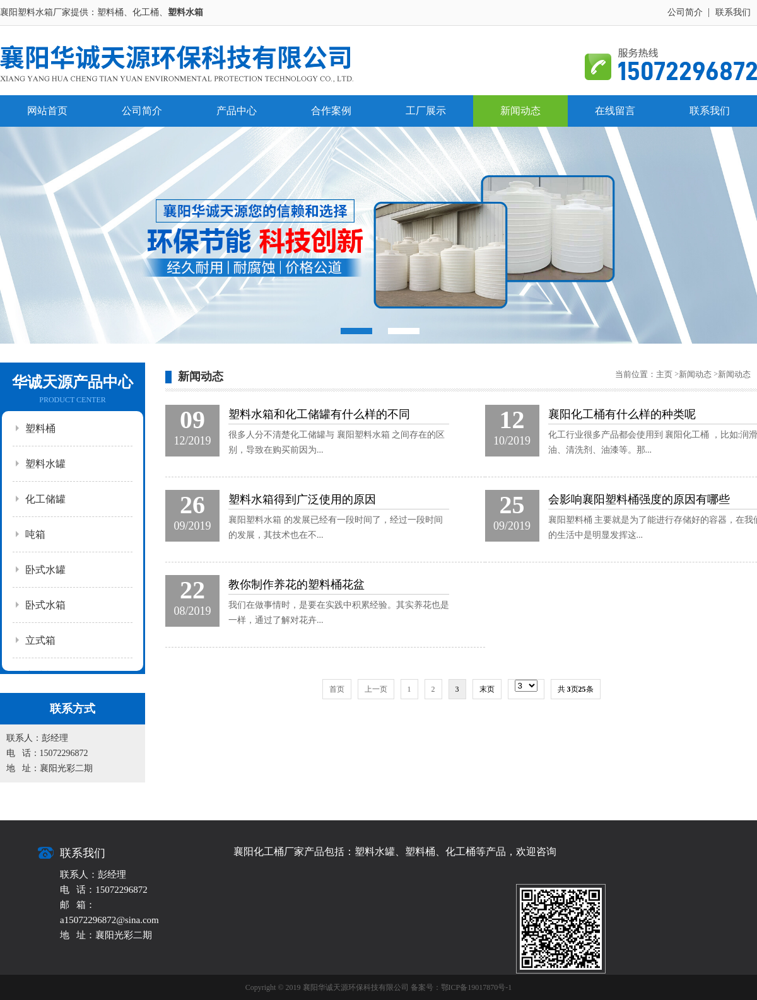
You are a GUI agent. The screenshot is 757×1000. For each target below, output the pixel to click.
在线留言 (615, 110)
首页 (336, 689)
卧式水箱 (45, 605)
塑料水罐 (45, 463)
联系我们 (733, 12)
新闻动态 (520, 110)
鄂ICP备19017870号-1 (476, 987)
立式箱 (40, 640)
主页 (664, 374)
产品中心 (236, 110)
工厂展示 (426, 110)
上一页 (376, 689)
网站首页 (47, 110)
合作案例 (331, 110)
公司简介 (685, 12)
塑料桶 (40, 428)
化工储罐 (45, 499)
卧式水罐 (45, 569)
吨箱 (35, 534)
